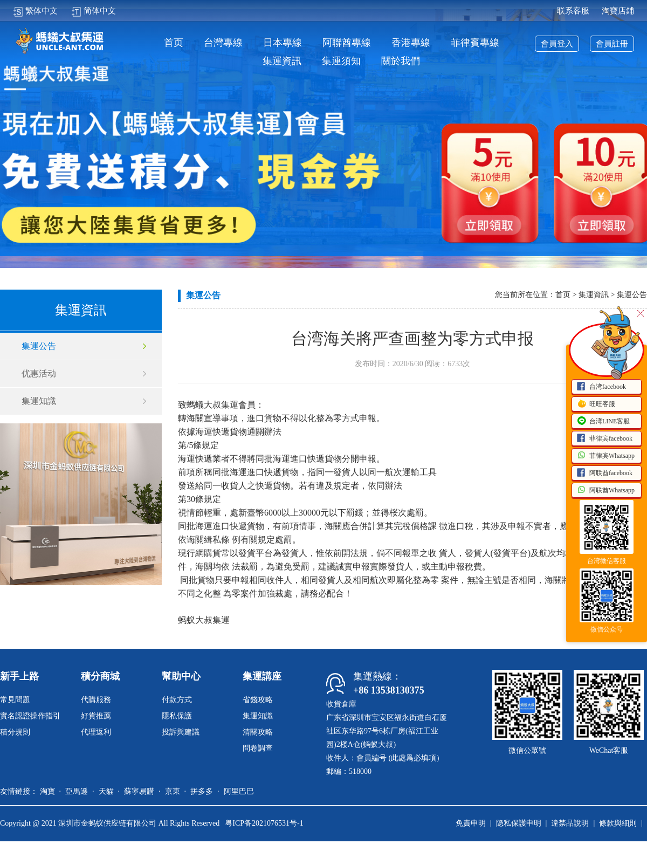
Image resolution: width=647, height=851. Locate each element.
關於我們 (400, 61)
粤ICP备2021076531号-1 (264, 823)
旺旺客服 (595, 404)
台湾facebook (601, 387)
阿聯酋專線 (346, 43)
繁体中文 (35, 10)
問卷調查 (258, 748)
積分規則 (15, 732)
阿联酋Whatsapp (605, 490)
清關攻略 (258, 732)
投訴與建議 (180, 732)
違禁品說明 (570, 823)
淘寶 (47, 791)
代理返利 (96, 732)
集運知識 (39, 401)
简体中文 (93, 10)
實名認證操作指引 (30, 716)
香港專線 (410, 43)
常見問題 (15, 700)
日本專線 (282, 43)
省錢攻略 (258, 700)
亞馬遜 (76, 791)
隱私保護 (177, 716)
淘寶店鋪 (618, 10)
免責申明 (471, 823)
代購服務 (96, 700)
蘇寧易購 (139, 791)
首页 (173, 43)
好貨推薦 (96, 716)
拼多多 (201, 791)
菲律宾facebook (604, 439)
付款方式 (177, 700)
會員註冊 (612, 43)
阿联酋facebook (604, 473)
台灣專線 (223, 43)
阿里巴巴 (239, 791)
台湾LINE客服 (603, 421)
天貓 (106, 791)
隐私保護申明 (518, 823)
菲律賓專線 (475, 43)
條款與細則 (618, 823)
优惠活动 (39, 373)
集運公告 (39, 346)
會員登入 (557, 43)
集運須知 (341, 61)
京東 (172, 791)
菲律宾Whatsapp (605, 456)
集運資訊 (282, 61)
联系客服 (573, 10)
